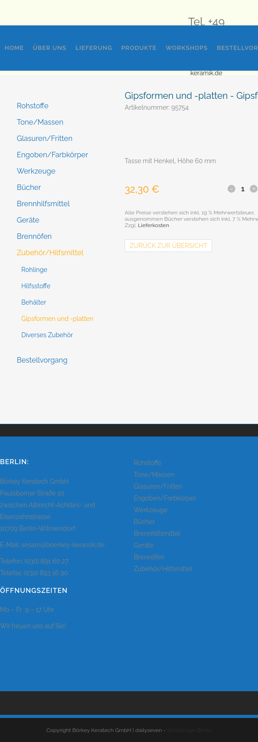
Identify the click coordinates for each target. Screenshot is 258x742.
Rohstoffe (33, 106)
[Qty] (242, 188)
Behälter (33, 302)
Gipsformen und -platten (57, 318)
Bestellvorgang (42, 360)
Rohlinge (34, 269)
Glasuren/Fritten (45, 138)
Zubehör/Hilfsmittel (50, 252)
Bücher (29, 187)
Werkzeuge (36, 171)
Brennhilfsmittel (43, 203)
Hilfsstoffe (35, 286)
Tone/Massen (40, 122)
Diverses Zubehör (47, 335)
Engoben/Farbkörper (52, 154)
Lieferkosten (153, 225)
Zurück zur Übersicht (168, 245)
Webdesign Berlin (189, 730)
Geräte (28, 220)
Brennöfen (34, 236)
